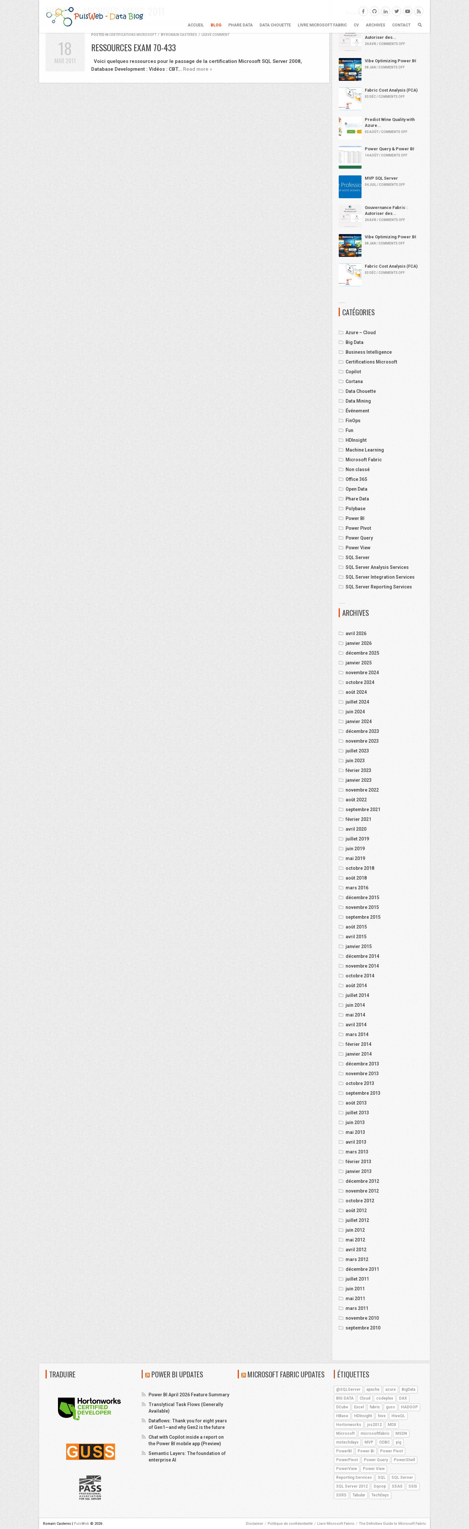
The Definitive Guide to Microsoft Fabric (392, 1524)
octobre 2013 (360, 1083)
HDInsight (356, 440)
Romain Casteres (181, 35)
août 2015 (356, 926)
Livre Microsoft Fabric (322, 25)
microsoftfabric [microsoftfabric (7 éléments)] (375, 1433)
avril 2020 (356, 829)
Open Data (356, 489)
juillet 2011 (357, 1279)
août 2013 (356, 1103)
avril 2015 (356, 936)
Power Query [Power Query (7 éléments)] (376, 1460)
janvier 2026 (359, 643)
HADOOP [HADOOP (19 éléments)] (409, 1407)
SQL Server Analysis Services (377, 567)
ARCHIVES (375, 25)
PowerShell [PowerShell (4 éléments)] (404, 1460)
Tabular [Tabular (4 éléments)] (358, 1495)
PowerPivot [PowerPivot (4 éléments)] (347, 1460)
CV (356, 25)
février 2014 (358, 1044)
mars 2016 (357, 887)
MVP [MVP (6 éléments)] (368, 1442)
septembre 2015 (363, 917)
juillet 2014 (357, 995)
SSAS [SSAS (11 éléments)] (397, 1486)
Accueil (196, 25)
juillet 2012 (357, 1220)
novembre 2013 (362, 1073)
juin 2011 (355, 1288)
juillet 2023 (357, 750)
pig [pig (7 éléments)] (398, 1442)
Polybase (355, 508)
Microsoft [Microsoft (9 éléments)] (345, 1433)
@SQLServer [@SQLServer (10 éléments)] (348, 1389)
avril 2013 (356, 1142)
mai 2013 (355, 1132)
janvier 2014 (359, 1054)
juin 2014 (355, 1005)
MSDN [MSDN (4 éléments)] (401, 1433)
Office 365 (356, 479)
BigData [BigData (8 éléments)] (408, 1389)
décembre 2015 (362, 897)
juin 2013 (355, 1122)
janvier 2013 (359, 1171)
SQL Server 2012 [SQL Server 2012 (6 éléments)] (352, 1486)
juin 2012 (355, 1230)
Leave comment (215, 35)
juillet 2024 (357, 702)
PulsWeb (81, 1524)
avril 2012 (356, 1249)
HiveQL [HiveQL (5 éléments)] (398, 1416)
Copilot (353, 371)
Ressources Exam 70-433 (133, 47)
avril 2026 (356, 633)
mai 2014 (355, 1014)
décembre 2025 (362, 653)
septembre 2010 (363, 1327)
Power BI (355, 518)
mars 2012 (357, 1259)
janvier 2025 (359, 662)
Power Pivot (358, 528)
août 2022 (356, 799)
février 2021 (358, 819)
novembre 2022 (362, 790)
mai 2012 (355, 1239)
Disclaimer (254, 1524)
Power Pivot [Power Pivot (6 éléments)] (391, 1451)
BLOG (216, 25)
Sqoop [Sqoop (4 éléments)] (380, 1486)
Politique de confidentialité (290, 1524)
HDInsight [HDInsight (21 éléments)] (363, 1416)
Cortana (354, 381)
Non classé (358, 469)
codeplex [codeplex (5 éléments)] (384, 1398)
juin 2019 (355, 848)
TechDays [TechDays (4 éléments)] (380, 1495)
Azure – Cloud (361, 332)
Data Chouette (275, 25)
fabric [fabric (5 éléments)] (375, 1407)
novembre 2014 (362, 966)
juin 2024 (355, 711)
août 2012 (356, 1210)
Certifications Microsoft (132, 35)
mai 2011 (355, 1298)
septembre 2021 (363, 809)
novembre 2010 (362, 1318)
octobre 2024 (360, 682)
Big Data (354, 342)
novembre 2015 (362, 907)
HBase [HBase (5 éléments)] (342, 1416)
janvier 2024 (359, 721)
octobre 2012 (360, 1200)
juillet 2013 (357, 1112)
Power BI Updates (177, 1374)
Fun (349, 430)
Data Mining (358, 401)
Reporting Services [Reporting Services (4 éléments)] (354, 1477)
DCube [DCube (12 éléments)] (342, 1407)
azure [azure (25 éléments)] (390, 1389)
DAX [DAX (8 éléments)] (403, 1398)
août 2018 (356, 878)
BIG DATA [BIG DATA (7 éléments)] (345, 1398)
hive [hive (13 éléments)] (382, 1416)
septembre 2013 (363, 1093)
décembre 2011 (362, 1269)
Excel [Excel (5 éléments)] (359, 1407)
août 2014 (356, 985)
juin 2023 (355, 760)
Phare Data (240, 25)
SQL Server (358, 557)
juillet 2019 (357, 838)
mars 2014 (357, 1034)
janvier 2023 (359, 780)
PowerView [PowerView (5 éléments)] (346, 1468)
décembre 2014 (362, 956)
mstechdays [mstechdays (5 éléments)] (347, 1442)
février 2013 (358, 1161)
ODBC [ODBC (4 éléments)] (384, 1442)
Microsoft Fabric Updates (286, 1374)
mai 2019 (355, 858)
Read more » (197, 69)
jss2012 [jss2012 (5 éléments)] (374, 1424)
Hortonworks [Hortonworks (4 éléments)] (348, 1424)
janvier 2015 (359, 946)
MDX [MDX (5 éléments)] (392, 1424)
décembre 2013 (362, 1063)
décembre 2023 (362, 731)
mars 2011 (357, 1308)
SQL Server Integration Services (380, 577)
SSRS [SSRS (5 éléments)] (341, 1495)
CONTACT (401, 25)
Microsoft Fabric (364, 459)
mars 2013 (357, 1151)
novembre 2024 (362, 672)
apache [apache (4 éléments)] (372, 1389)
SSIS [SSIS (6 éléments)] (412, 1486)
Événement (357, 410)
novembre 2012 (362, 1191)
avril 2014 (356, 1024)
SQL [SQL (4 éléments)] (382, 1477)
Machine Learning (365, 450)
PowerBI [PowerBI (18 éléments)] (344, 1451)
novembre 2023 (362, 741)
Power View (358, 547)
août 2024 (356, 692)
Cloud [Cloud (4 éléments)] (365, 1398)
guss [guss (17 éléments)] (390, 1407)
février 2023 (358, 770)
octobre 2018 (360, 868)
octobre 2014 (360, 975)
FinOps (353, 420)
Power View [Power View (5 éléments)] (374, 1468)
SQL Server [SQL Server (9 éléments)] (402, 1477)
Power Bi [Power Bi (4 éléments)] (366, 1451)
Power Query (359, 538)
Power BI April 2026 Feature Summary (189, 1394)
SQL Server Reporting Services (379, 586)
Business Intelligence (369, 352)
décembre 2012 (362, 1181)
